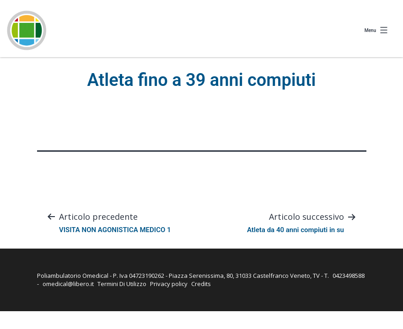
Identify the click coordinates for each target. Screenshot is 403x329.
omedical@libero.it (68, 284)
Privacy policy (169, 284)
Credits (201, 284)
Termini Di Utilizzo (121, 284)
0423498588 (349, 275)
